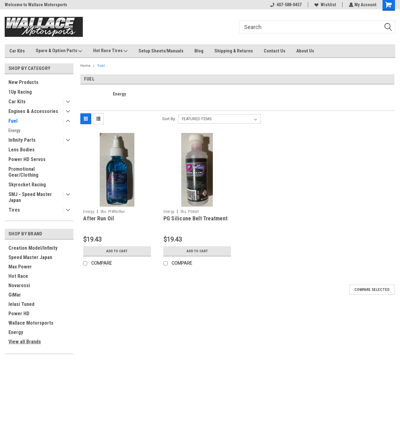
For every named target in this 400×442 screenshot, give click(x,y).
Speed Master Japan (30, 257)
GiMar (14, 295)
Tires (14, 210)
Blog (198, 51)
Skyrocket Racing (27, 185)
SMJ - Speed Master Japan (30, 197)
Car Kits (17, 51)
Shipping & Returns (233, 51)
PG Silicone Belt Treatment (195, 218)
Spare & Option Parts (59, 51)
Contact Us (274, 51)
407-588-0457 (285, 4)
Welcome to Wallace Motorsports (36, 4)
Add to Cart (117, 250)
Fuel (13, 121)
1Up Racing (20, 92)
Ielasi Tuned (21, 304)
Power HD (18, 314)
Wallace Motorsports (30, 323)
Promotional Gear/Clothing (23, 172)
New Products (23, 82)
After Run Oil (98, 218)
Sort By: (169, 118)
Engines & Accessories (33, 111)
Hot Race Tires (110, 51)
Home (85, 66)
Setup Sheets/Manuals (160, 51)
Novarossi (19, 285)
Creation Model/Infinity (33, 248)
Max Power (20, 267)
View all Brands (24, 342)
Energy (14, 130)
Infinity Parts (22, 140)
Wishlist (324, 4)
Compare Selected (371, 289)
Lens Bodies (21, 150)
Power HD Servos (27, 159)
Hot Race (18, 276)
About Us (305, 51)
